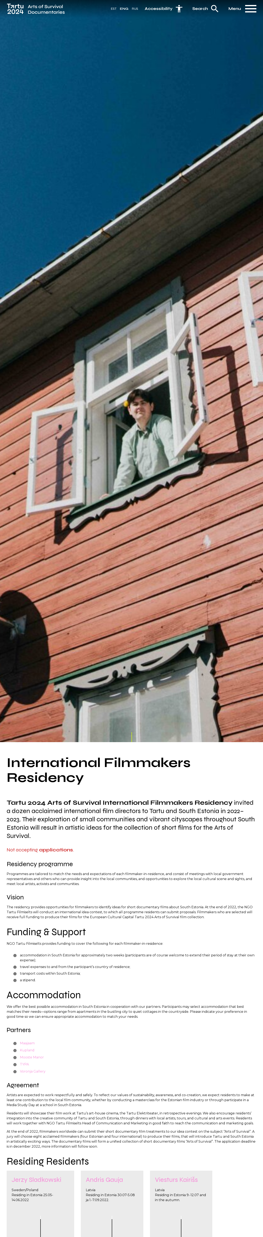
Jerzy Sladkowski (36, 1183)
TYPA (24, 1064)
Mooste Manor (32, 1057)
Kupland (27, 1050)
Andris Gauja (104, 1183)
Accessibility (158, 9)
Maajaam (27, 1043)
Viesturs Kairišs (176, 1183)
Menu (235, 9)
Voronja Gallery (32, 1071)
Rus (135, 10)
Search (200, 9)
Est (114, 10)
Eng (124, 10)
